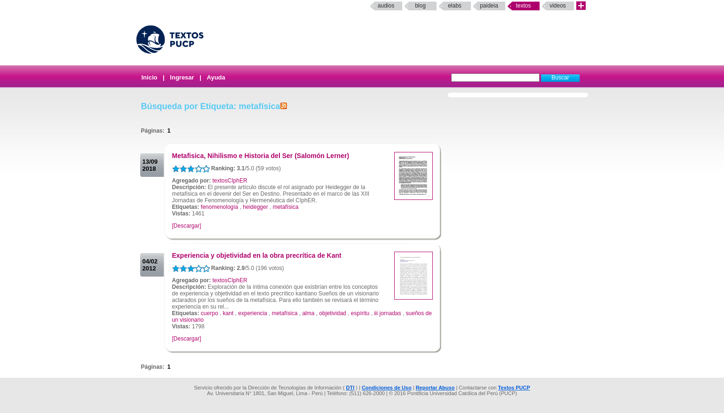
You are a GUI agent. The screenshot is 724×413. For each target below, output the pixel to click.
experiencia (252, 313)
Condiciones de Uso (387, 387)
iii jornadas (387, 313)
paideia (489, 5)
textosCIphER (230, 180)
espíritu (360, 313)
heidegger (255, 207)
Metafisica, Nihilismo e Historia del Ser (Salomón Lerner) (261, 155)
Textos (523, 5)
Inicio (150, 77)
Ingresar (182, 77)
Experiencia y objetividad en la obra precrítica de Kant (257, 255)
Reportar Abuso (435, 387)
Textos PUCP (514, 387)
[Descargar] (186, 225)
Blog (420, 5)
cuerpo (209, 313)
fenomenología (219, 207)
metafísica (286, 207)
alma (308, 313)
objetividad (332, 313)
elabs (454, 5)
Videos (557, 5)
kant (228, 313)
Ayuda (216, 77)
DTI (350, 387)
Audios (386, 5)
